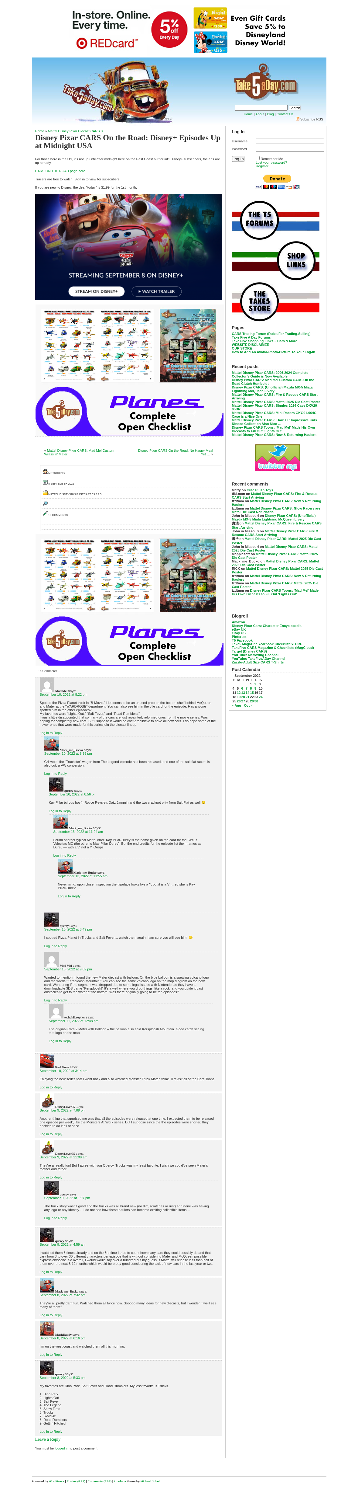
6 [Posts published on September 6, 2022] (242, 688)
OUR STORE (242, 348)
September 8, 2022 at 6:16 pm (63, 1338)
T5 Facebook (242, 640)
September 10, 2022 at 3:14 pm (63, 1071)
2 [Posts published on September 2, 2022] (255, 684)
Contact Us (285, 114)
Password (239, 149)
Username (240, 141)
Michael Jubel (150, 1481)
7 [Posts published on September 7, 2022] (246, 688)
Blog (270, 114)
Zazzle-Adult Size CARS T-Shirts (258, 662)
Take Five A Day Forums (251, 337)
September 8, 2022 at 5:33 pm (63, 1378)
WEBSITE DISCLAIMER (251, 344)
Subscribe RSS (311, 119)
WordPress (56, 1481)
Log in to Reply (51, 733)
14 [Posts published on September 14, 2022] (247, 692)
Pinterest (239, 637)
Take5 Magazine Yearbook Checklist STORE (267, 644)
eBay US (239, 633)
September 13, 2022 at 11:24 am (78, 831)
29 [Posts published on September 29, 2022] (252, 701)
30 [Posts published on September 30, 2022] (256, 701)
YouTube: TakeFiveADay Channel (258, 658)
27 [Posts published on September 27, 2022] (243, 701)
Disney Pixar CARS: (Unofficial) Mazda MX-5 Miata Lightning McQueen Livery (272, 389)
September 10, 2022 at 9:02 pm (68, 969)
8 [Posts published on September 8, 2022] (251, 688)
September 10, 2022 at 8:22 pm (63, 694)
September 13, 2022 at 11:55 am (83, 876)
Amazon (238, 622)
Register (262, 166)
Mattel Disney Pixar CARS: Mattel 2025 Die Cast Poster (276, 402)
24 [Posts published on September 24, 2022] (260, 697)
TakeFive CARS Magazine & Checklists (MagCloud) (273, 647)
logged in (61, 1448)
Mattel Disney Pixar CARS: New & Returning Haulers (274, 435)
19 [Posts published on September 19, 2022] (238, 697)
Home (248, 114)
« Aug (236, 705)
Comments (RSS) (99, 1481)
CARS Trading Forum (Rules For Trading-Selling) (271, 334)
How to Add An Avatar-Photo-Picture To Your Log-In (273, 352)
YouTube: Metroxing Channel (255, 655)
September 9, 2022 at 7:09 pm (63, 1110)
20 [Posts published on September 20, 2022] (243, 697)
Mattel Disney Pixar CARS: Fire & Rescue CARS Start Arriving (275, 533)
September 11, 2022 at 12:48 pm (74, 1021)
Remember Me (272, 159)
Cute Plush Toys (260, 490)
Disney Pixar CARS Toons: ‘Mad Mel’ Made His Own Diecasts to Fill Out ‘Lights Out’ (273, 429)
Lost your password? (271, 162)
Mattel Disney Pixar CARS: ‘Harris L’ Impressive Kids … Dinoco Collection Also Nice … (277, 422)
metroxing (56, 473)
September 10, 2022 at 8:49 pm (68, 929)
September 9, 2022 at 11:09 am (63, 1157)
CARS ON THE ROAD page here (60, 171)
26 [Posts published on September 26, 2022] (238, 701)
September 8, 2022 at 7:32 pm (63, 1295)
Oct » (248, 705)
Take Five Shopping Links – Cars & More (265, 341)
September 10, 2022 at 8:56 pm (73, 794)
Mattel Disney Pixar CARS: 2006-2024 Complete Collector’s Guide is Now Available (270, 374)
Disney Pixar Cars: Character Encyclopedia (267, 626)
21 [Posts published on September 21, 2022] (247, 697)
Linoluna (120, 1481)
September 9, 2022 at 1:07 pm (67, 1198)
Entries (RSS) (76, 1481)
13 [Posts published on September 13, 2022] (243, 692)
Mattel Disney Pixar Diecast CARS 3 (75, 131)
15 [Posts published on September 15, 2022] (252, 692)
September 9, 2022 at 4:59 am (63, 1244)
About (259, 114)
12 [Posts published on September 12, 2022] (238, 692)
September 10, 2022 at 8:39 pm (68, 753)
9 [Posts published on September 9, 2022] (255, 688)
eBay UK (239, 629)
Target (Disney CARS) (249, 651)
